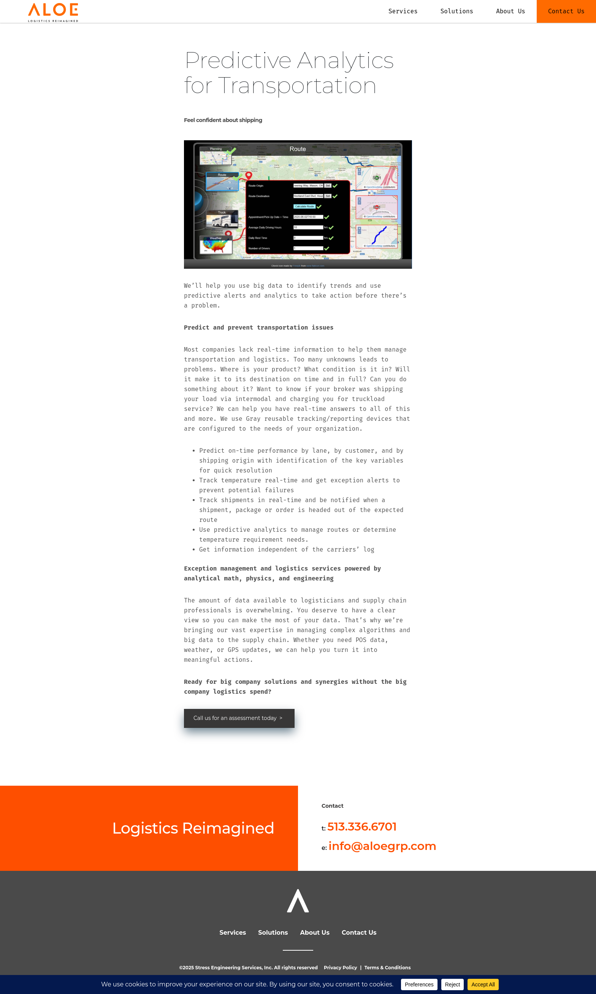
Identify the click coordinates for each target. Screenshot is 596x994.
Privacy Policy (340, 967)
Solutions (457, 11)
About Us (510, 11)
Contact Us (566, 11)
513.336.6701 (362, 827)
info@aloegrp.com (382, 846)
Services (403, 11)
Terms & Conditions (388, 967)
